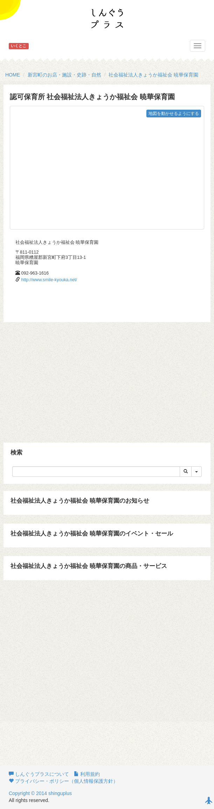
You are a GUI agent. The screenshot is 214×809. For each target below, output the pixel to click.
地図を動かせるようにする (174, 113)
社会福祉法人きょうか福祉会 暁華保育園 (153, 75)
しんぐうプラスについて (39, 774)
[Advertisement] (106, 378)
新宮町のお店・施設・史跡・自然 (64, 75)
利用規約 (87, 774)
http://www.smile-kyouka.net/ (49, 279)
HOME (12, 75)
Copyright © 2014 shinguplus (40, 793)
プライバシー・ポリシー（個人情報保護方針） (63, 781)
